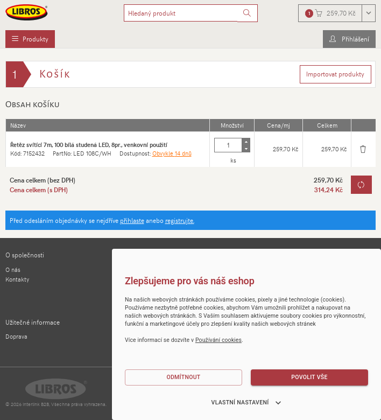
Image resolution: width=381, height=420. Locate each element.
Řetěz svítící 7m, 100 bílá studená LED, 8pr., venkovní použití (88, 145)
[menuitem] (30, 39)
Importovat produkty (335, 73)
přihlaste (132, 220)
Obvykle (172, 153)
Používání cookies (218, 340)
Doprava (16, 336)
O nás (12, 269)
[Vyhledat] (247, 13)
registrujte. (179, 220)
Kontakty (17, 279)
